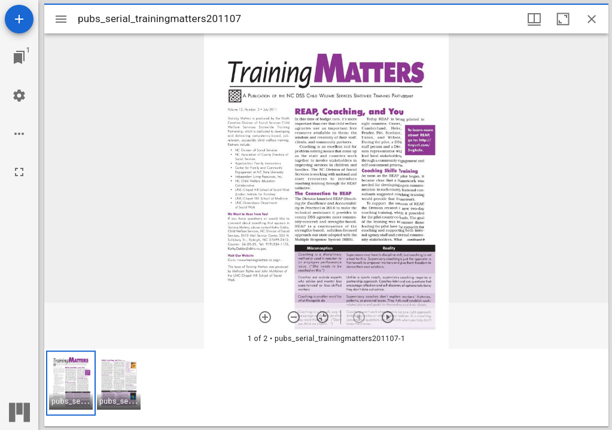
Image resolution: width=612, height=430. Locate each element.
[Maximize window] (563, 19)
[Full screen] (19, 172)
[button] (71, 383)
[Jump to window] (19, 57)
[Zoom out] (293, 317)
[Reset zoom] (322, 317)
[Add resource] (19, 19)
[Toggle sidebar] (61, 19)
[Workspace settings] (19, 95)
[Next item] (387, 317)
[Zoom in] (265, 317)
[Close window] (591, 19)
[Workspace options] (19, 133)
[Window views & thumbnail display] (534, 19)
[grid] (326, 387)
